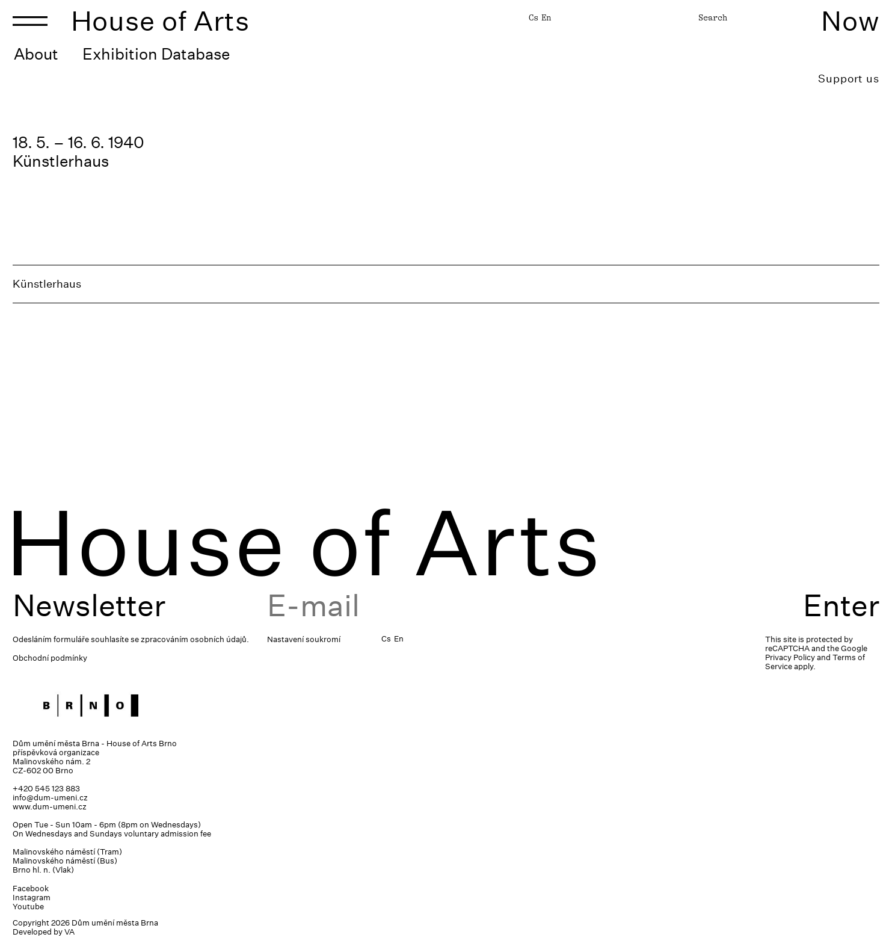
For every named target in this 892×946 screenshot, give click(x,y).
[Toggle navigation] (30, 21)
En (546, 17)
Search (712, 17)
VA (69, 932)
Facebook (31, 888)
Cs (533, 17)
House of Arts (160, 21)
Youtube (28, 906)
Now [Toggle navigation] (850, 21)
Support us (848, 78)
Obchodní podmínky (50, 658)
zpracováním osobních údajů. (195, 639)
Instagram (32, 897)
